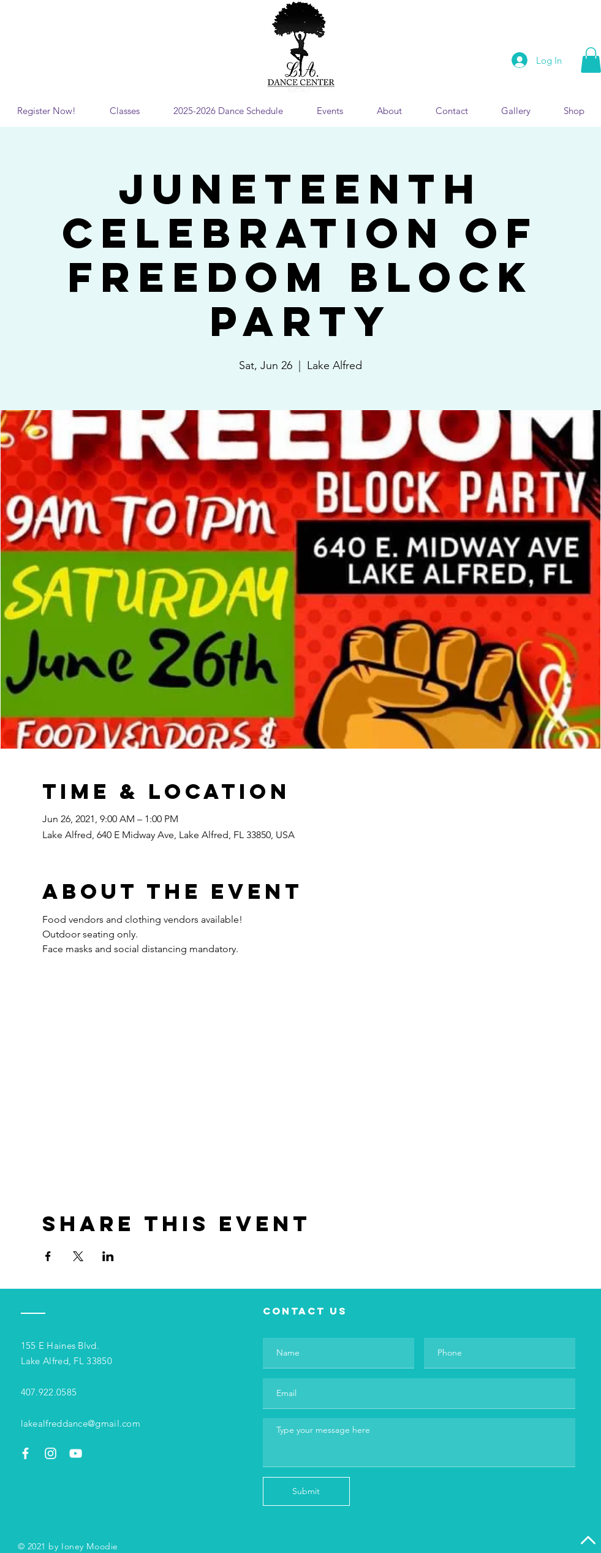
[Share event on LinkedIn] (108, 1256)
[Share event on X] (78, 1256)
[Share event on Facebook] (48, 1256)
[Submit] (306, 1491)
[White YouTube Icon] (75, 1453)
